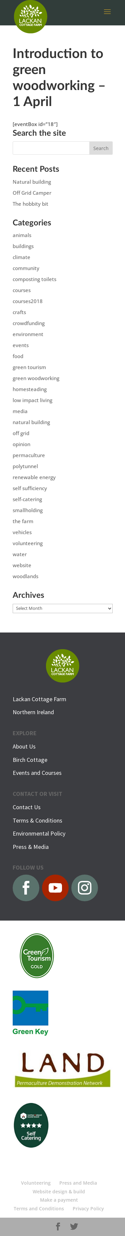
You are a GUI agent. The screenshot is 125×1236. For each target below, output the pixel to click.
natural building (31, 422)
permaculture (29, 455)
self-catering (27, 499)
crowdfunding (29, 323)
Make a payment (59, 1200)
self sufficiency (30, 488)
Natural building (32, 181)
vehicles (22, 532)
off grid (21, 433)
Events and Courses (37, 773)
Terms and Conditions (39, 1208)
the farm (23, 521)
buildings (23, 246)
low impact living (32, 400)
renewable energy (34, 477)
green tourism (29, 367)
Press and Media (78, 1183)
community (26, 268)
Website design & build (59, 1191)
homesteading (30, 389)
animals (22, 235)
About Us (24, 746)
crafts (19, 312)
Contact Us (27, 807)
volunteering (28, 543)
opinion (21, 444)
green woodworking (36, 378)
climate (21, 257)
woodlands (25, 576)
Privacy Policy (88, 1208)
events (21, 345)
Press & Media (31, 847)
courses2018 (28, 301)
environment (28, 334)
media (20, 411)
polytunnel (25, 466)
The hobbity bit (30, 203)
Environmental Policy (39, 833)
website (22, 565)
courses (22, 290)
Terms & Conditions (37, 820)
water (20, 554)
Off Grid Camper (32, 192)
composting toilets (34, 279)
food (18, 356)
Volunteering (36, 1183)
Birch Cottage (30, 760)
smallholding (28, 510)
